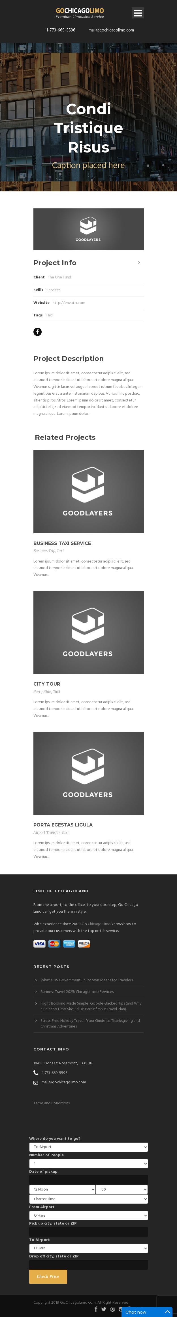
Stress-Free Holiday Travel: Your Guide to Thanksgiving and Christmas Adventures (90, 1024)
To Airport (39, 1240)
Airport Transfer (46, 832)
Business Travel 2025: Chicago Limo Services (77, 992)
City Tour (46, 684)
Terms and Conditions (51, 1103)
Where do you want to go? (54, 1139)
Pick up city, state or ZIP (53, 1223)
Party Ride (42, 691)
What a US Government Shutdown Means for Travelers (86, 980)
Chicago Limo (99, 924)
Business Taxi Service (62, 543)
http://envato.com (69, 303)
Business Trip (44, 550)
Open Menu (138, 12)
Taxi (49, 315)
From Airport (42, 1207)
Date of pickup (43, 1171)
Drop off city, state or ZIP (54, 1256)
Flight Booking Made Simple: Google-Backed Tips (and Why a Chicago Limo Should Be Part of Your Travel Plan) (91, 1006)
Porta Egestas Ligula (63, 825)
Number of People (46, 1155)
